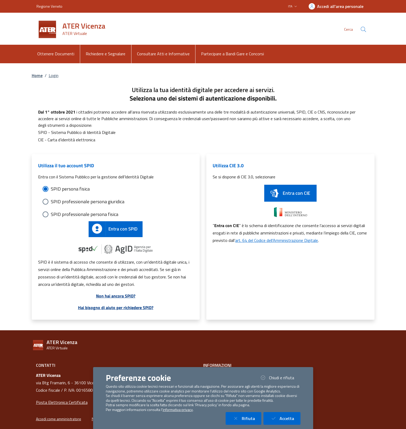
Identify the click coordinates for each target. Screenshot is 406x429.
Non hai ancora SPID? (115, 296)
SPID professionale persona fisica (84, 214)
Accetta (285, 418)
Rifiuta (246, 418)
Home (37, 75)
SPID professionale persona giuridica (87, 201)
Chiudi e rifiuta (279, 377)
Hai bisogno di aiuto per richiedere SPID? (115, 307)
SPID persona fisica (70, 188)
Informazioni (217, 365)
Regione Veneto (49, 6)
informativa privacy (178, 410)
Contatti (45, 365)
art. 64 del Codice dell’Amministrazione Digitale (276, 240)
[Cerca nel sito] (363, 29)
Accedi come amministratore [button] (58, 419)
